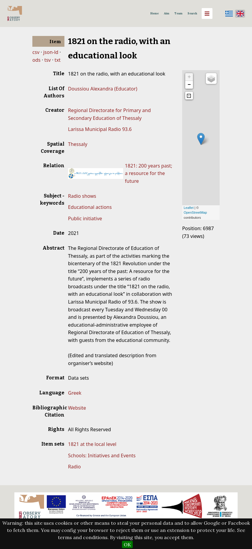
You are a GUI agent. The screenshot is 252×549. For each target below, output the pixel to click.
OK (127, 545)
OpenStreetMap (195, 212)
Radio (74, 466)
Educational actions (90, 207)
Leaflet (189, 207)
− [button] (189, 84)
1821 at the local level (92, 444)
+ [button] (189, 77)
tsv (47, 60)
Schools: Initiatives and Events (101, 455)
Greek (75, 393)
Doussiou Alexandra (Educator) (102, 88)
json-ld (50, 52)
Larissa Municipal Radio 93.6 (100, 129)
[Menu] (207, 13)
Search (192, 13)
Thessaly (77, 144)
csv (35, 52)
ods (36, 60)
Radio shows (82, 196)
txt (58, 60)
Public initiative (85, 218)
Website (77, 408)
